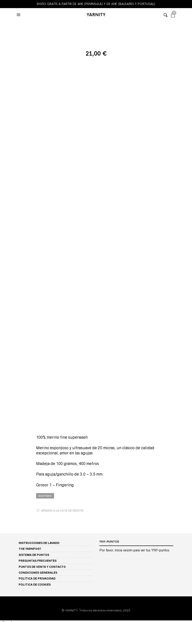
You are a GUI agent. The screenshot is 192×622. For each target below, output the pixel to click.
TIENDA (5, 288)
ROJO (4, 470)
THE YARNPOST (30, 204)
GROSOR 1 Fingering (14, 542)
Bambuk (5, 305)
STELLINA (7, 394)
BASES (4, 292)
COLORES (6, 411)
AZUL (4, 423)
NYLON (5, 521)
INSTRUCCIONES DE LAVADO (39, 198)
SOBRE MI (6, 567)
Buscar (188, 598)
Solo (3, 364)
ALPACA (6, 495)
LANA (4, 504)
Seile (3, 356)
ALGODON (7, 491)
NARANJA (7, 457)
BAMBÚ (5, 499)
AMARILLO (7, 419)
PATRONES (7, 563)
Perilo (4, 347)
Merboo (5, 339)
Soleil (3, 360)
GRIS (3, 445)
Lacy (3, 335)
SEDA (4, 525)
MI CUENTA (9, 571)
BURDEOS (7, 432)
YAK (3, 529)
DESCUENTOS (9, 373)
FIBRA (4, 487)
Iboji (3, 330)
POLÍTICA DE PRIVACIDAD (37, 233)
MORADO (7, 453)
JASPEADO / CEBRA (14, 402)
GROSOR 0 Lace (11, 537)
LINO (3, 512)
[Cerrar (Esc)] (11, 611)
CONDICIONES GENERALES (38, 227)
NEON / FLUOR (10, 461)
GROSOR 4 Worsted (13, 555)
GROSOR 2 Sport (11, 546)
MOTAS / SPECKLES (14, 390)
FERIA (4, 415)
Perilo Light (7, 351)
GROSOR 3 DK (10, 550)
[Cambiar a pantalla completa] (2, 611)
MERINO (5, 516)
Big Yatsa (6, 313)
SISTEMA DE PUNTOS (34, 210)
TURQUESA (8, 478)
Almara (4, 301)
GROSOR (6, 534)
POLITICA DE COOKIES (35, 239)
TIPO (3, 377)
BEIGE (4, 428)
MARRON (6, 449)
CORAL (5, 436)
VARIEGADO (9, 385)
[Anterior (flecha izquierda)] (10, 617)
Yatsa (3, 369)
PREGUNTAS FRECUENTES (38, 216)
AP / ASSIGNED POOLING (17, 407)
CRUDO (5, 440)
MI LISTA (7, 575)
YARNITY (96, 14)
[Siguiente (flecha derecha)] (32, 617)
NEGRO (5, 466)
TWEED (5, 398)
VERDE (5, 483)
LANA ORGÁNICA (12, 508)
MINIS (4, 297)
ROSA (4, 474)
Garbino (5, 322)
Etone (4, 318)
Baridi (4, 309)
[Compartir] (6, 611)
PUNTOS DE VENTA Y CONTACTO (42, 221)
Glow (3, 326)
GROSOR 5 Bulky (11, 559)
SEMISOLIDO (9, 381)
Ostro (3, 343)
